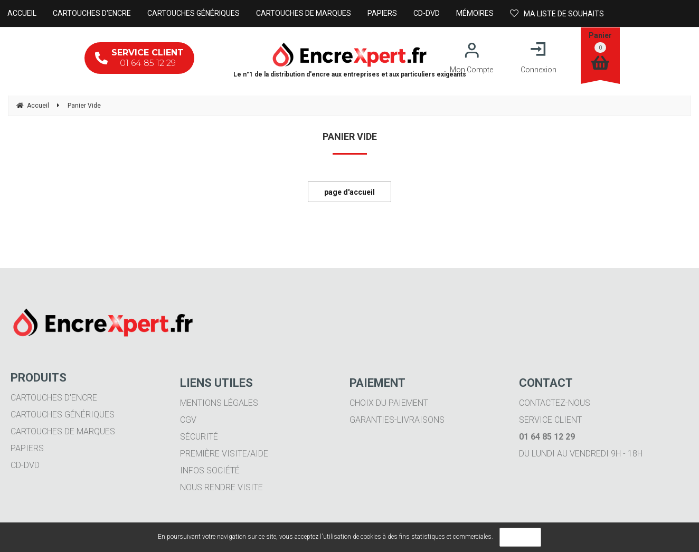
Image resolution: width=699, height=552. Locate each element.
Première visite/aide (224, 454)
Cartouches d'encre (54, 398)
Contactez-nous (554, 403)
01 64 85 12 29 (139, 57)
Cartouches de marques (63, 431)
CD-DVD (25, 465)
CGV (188, 420)
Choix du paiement (389, 403)
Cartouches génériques (63, 415)
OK (520, 537)
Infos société (210, 470)
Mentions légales (219, 403)
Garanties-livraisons (397, 420)
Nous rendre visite (221, 487)
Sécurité (199, 437)
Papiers (27, 448)
